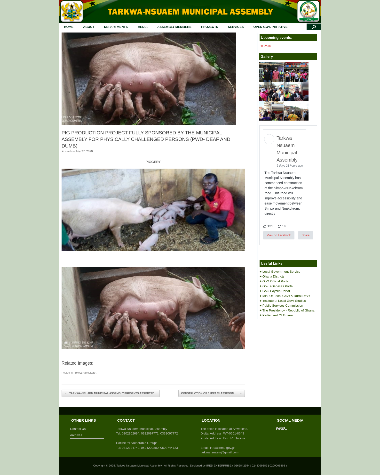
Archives (76, 435)
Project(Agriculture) (84, 372)
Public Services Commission (282, 305)
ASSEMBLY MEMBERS (174, 27)
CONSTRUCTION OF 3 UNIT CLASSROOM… (211, 393)
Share (305, 235)
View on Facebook (279, 235)
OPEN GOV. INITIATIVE (270, 27)
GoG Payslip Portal (276, 291)
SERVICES (236, 27)
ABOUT (88, 27)
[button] (314, 27)
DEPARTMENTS (116, 27)
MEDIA (142, 27)
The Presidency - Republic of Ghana (288, 310)
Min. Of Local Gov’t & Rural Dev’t (286, 296)
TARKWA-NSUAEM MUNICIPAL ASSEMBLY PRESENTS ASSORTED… (110, 393)
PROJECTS (209, 27)
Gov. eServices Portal (277, 286)
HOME (68, 27)
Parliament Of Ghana (277, 315)
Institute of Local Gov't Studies (284, 301)
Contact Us (78, 429)
